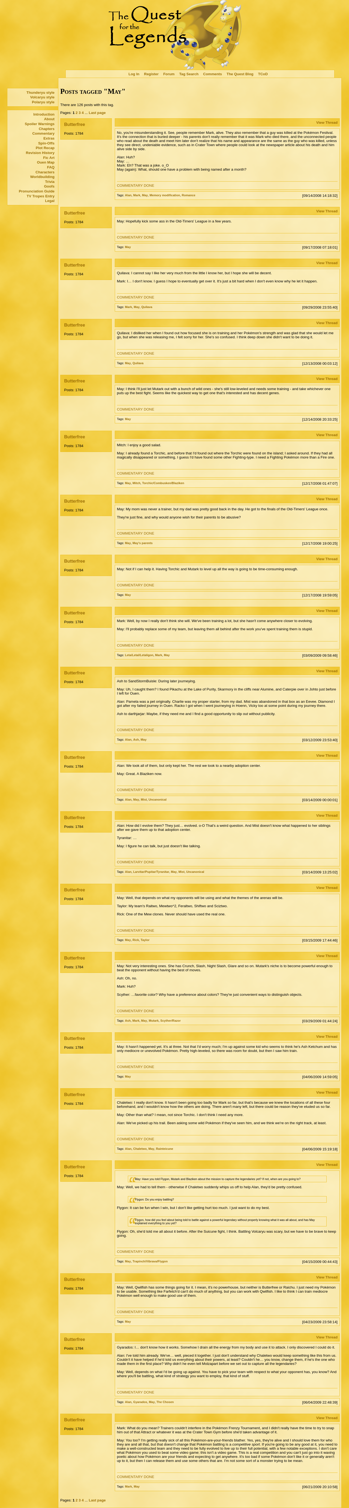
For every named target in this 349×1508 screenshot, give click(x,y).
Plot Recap (45, 148)
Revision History (40, 153)
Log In (133, 74)
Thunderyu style (40, 93)
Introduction (44, 114)
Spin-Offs (46, 143)
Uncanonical (158, 799)
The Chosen (165, 1402)
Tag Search (188, 74)
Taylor (145, 940)
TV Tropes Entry (41, 196)
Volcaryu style (42, 97)
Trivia (50, 182)
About (49, 119)
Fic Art (49, 158)
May (145, 195)
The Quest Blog (240, 74)
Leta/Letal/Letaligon (139, 655)
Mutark (153, 1020)
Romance (188, 195)
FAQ (51, 167)
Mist (144, 799)
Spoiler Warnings (40, 124)
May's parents (143, 543)
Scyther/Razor (170, 1020)
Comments (212, 74)
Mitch (136, 483)
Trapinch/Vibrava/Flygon (150, 1261)
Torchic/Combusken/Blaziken (163, 483)
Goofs (49, 186)
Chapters (47, 129)
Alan (128, 195)
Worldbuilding (42, 177)
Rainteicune (164, 1148)
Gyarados (140, 1402)
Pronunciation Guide (37, 191)
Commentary (43, 133)
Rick (136, 940)
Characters (45, 172)
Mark (136, 195)
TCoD (263, 74)
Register (151, 74)
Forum (168, 74)
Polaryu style (43, 102)
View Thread (327, 122)
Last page (97, 113)
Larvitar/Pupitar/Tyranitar (151, 871)
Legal (50, 201)
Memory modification (164, 195)
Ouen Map (46, 162)
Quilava (146, 307)
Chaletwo (140, 1148)
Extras (49, 138)
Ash (136, 739)
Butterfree (74, 124)
